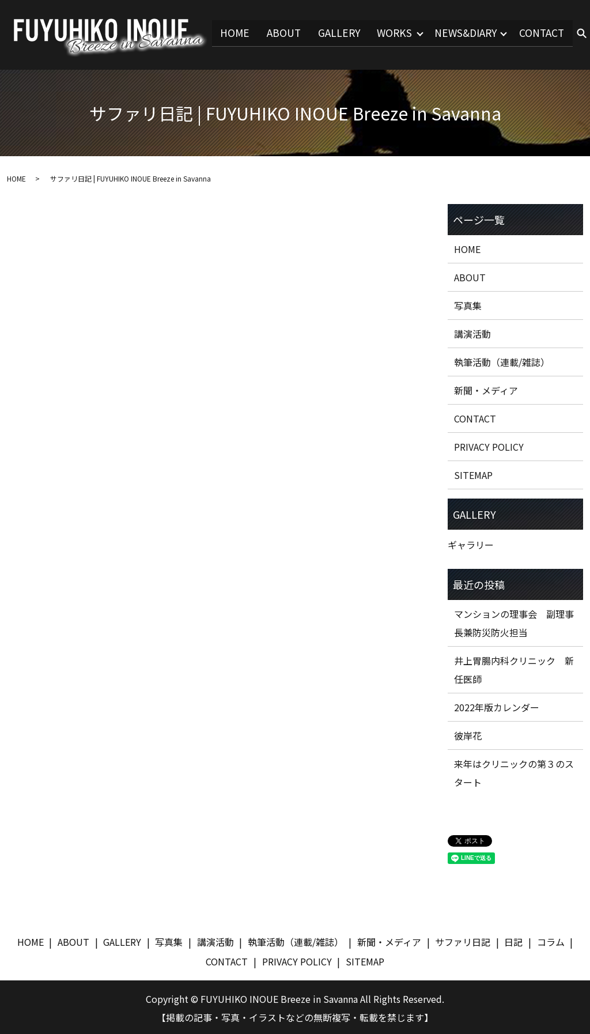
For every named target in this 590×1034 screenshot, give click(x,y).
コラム (551, 940)
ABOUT (275, 32)
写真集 (468, 304)
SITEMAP (473, 473)
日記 (513, 940)
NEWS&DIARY (461, 32)
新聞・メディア (486, 388)
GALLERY (331, 32)
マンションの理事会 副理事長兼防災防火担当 (514, 621)
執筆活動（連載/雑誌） (502, 360)
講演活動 (472, 332)
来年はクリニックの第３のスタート (514, 771)
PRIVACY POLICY (489, 445)
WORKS (387, 32)
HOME (226, 32)
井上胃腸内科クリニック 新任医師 (514, 668)
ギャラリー (471, 543)
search (581, 34)
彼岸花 (468, 734)
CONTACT (542, 32)
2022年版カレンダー (496, 705)
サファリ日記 (462, 940)
